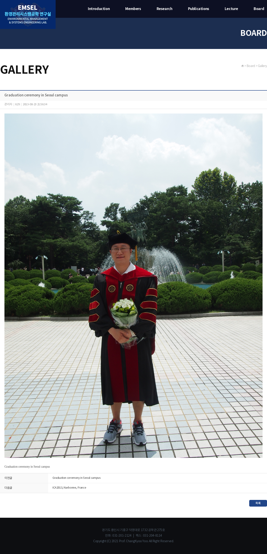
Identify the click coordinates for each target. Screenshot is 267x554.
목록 (258, 503)
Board (259, 9)
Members (133, 9)
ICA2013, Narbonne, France (69, 487)
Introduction (99, 9)
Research (164, 9)
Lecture (231, 9)
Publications (198, 9)
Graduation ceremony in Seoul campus (77, 478)
